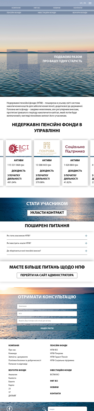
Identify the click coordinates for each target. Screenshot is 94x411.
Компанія (16, 8)
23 (10, 389)
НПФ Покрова (56, 353)
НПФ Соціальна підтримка (62, 360)
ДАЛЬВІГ (12, 396)
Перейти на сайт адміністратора (47, 275)
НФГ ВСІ (37, 8)
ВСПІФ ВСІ (54, 375)
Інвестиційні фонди (47, 13)
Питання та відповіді (18, 364)
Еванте (12, 382)
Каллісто (12, 378)
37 (10, 392)
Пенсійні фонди (14, 13)
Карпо (11, 385)
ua (81, 3)
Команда (13, 353)
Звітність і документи (18, 357)
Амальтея (13, 375)
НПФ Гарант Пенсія (59, 357)
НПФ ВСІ (54, 350)
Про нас (12, 350)
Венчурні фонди (80, 13)
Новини (56, 8)
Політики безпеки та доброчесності (25, 360)
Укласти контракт (47, 213)
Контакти (78, 8)
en (85, 3)
